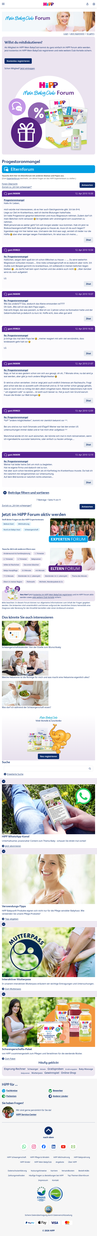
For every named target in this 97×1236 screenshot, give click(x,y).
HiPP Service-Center (26, 1114)
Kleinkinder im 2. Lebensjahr (29, 576)
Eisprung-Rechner (15, 1069)
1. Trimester (39, 553)
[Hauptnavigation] (3, 4)
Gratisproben (56, 1069)
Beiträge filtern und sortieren (28, 493)
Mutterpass (37, 1073)
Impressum (43, 1180)
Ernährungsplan (71, 1069)
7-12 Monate (9, 576)
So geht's (90, 34)
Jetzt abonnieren (13, 846)
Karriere (54, 1170)
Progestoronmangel (14, 200)
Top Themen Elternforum (78, 1175)
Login (66, 34)
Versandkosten (68, 1170)
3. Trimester (22, 559)
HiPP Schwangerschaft (16, 1157)
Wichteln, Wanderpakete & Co (51, 582)
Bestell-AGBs (83, 1170)
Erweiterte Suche (15, 774)
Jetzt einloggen (27, 68)
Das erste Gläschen (31, 565)
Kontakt (55, 1180)
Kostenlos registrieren (18, 61)
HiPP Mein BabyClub (43, 1162)
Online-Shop (68, 1072)
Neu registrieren (48, 756)
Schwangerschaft (31, 529)
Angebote (60, 1162)
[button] (87, 4)
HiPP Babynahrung (82, 1157)
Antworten (87, 185)
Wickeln (43, 1069)
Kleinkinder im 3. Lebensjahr (56, 576)
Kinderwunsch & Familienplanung (17, 553)
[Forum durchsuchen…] (48, 768)
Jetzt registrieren (77, 34)
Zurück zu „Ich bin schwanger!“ (17, 187)
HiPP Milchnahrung (61, 1157)
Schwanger (33, 1069)
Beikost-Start (9, 524)
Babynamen (36, 559)
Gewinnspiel (51, 1072)
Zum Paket (10, 1058)
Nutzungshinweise (39, 1170)
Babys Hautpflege (11, 570)
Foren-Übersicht (10, 183)
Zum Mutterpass (13, 988)
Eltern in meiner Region (13, 582)
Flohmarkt (31, 582)
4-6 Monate (40, 570)
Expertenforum (13, 178)
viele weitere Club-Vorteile (43, 597)
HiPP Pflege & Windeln (39, 1157)
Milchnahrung (23, 524)
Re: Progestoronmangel (16, 256)
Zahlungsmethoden (16, 1175)
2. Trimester (8, 559)
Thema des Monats (79, 576)
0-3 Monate (26, 570)
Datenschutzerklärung (17, 1170)
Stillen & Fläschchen (11, 565)
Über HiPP (72, 1162)
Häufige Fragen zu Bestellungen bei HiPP (46, 1175)
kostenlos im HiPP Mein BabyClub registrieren (52, 594)
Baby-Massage (86, 1069)
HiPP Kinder (25, 1162)
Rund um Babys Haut (12, 529)
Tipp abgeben (11, 919)
